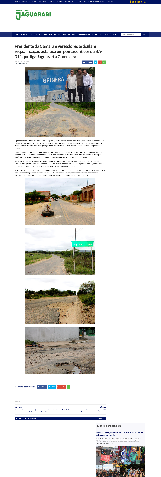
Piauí (80, 1)
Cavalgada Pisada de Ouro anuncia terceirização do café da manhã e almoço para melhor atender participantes (126, 140)
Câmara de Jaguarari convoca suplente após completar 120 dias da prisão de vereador (124, 131)
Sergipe (109, 1)
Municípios (109, 34)
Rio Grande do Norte (94, 1)
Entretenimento (85, 34)
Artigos (98, 34)
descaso (32, 438)
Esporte (72, 444)
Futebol (71, 451)
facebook (96, 425)
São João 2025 (69, 34)
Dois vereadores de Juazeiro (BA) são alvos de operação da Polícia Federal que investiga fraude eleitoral (126, 151)
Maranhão (42, 1)
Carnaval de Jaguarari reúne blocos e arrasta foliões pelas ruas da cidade (123, 54)
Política (33, 34)
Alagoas (32, 1)
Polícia (24, 34)
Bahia (24, 1)
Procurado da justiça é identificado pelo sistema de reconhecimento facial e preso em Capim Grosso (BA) (126, 121)
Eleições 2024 (55, 34)
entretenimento (74, 441)
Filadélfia (32, 441)
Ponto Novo (33, 460)
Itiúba (31, 448)
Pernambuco (70, 1)
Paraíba (59, 1)
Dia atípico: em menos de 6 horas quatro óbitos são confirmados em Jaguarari (125, 112)
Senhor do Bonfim (35, 463)
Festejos (72, 448)
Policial (71, 454)
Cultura (43, 34)
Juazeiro (32, 451)
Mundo (31, 454)
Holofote (32, 444)
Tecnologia (33, 467)
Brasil (17, 1)
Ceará (51, 1)
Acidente (32, 435)
